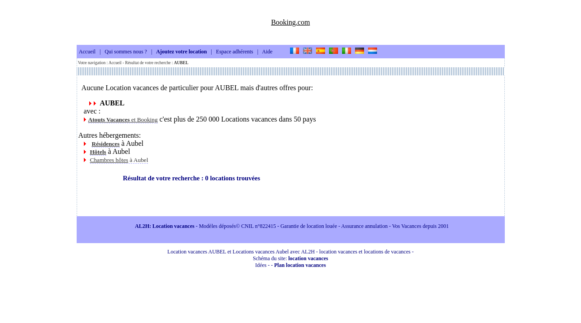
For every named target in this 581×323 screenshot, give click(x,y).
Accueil (87, 52)
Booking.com (290, 22)
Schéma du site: (290, 258)
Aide (267, 52)
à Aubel (119, 160)
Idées (260, 265)
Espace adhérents (234, 52)
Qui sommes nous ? (126, 52)
